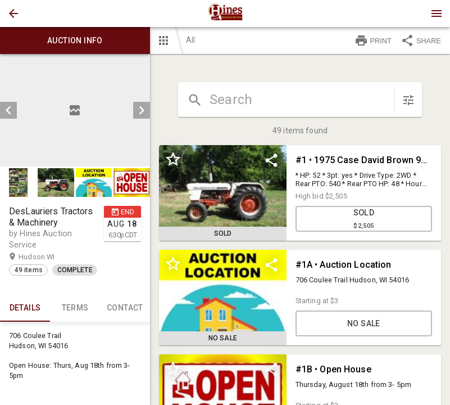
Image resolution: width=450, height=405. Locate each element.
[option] (75, 110)
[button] (13, 13)
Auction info (75, 40)
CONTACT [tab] (125, 308)
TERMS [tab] (75, 308)
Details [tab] (25, 308)
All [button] (190, 39)
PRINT (373, 40)
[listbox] (75, 110)
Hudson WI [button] (47, 257)
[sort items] (408, 100)
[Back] (13, 13)
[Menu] (436, 13)
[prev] (8, 110)
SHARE (421, 40)
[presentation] (225, 13)
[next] (141, 110)
